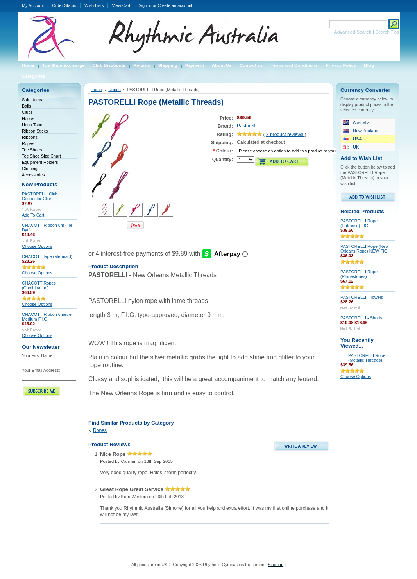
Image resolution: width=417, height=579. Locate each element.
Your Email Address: (41, 370)
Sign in (144, 5)
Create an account (174, 5)
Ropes (28, 143)
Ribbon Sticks (35, 131)
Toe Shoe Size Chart (41, 156)
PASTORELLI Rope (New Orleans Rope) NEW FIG (364, 248)
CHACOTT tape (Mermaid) (47, 256)
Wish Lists (94, 5)
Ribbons (30, 137)
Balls (26, 106)
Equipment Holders (40, 162)
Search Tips (387, 32)
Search (319, 24)
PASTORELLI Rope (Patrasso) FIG (359, 223)
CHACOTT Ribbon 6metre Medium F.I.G (47, 316)
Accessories (33, 174)
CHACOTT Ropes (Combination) (39, 285)
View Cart (121, 5)
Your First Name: (38, 355)
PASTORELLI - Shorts (361, 317)
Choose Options (37, 246)
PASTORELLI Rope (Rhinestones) (359, 274)
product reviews (285, 134)
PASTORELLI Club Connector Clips (39, 196)
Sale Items (32, 99)
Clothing (30, 168)
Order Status (64, 5)
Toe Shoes (32, 149)
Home (96, 89)
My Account (33, 5)
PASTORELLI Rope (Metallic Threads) (366, 357)
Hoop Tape (32, 124)
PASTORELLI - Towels (361, 297)
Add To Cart (33, 215)
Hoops (28, 118)
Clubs (27, 112)
